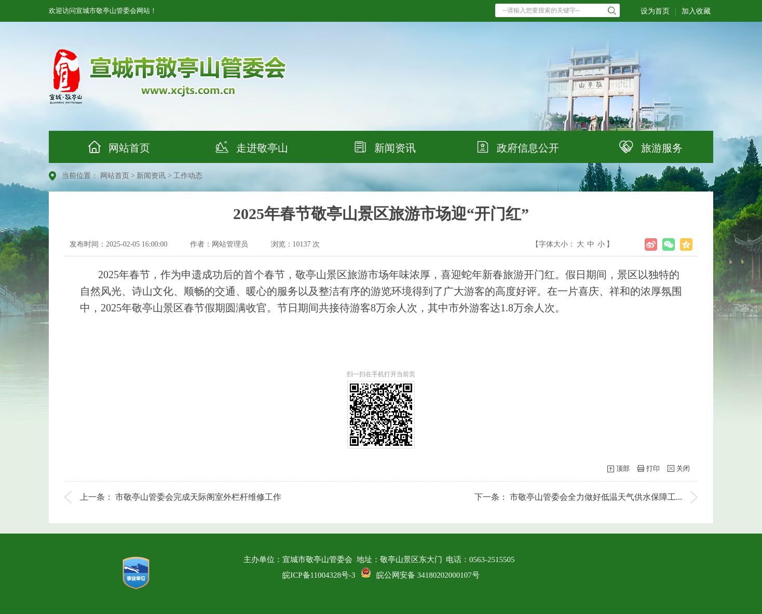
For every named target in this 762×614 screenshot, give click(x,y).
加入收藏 (696, 11)
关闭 (683, 468)
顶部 (623, 468)
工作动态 (187, 176)
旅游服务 (647, 147)
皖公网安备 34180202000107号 (420, 575)
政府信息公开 (514, 147)
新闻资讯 (381, 147)
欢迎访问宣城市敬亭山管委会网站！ (103, 11)
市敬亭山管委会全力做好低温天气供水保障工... (596, 497)
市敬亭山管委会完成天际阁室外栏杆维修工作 (198, 497)
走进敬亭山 (248, 147)
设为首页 (655, 11)
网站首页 (115, 147)
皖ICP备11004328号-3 (318, 575)
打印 (653, 468)
